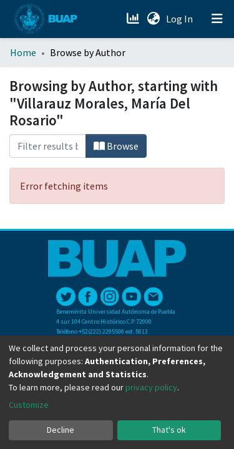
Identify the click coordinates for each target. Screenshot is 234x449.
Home (23, 52)
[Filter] (47, 146)
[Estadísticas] (134, 18)
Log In (180, 18)
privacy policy (151, 387)
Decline (60, 429)
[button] (153, 18)
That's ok (169, 429)
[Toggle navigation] (217, 19)
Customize (29, 404)
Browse (116, 146)
